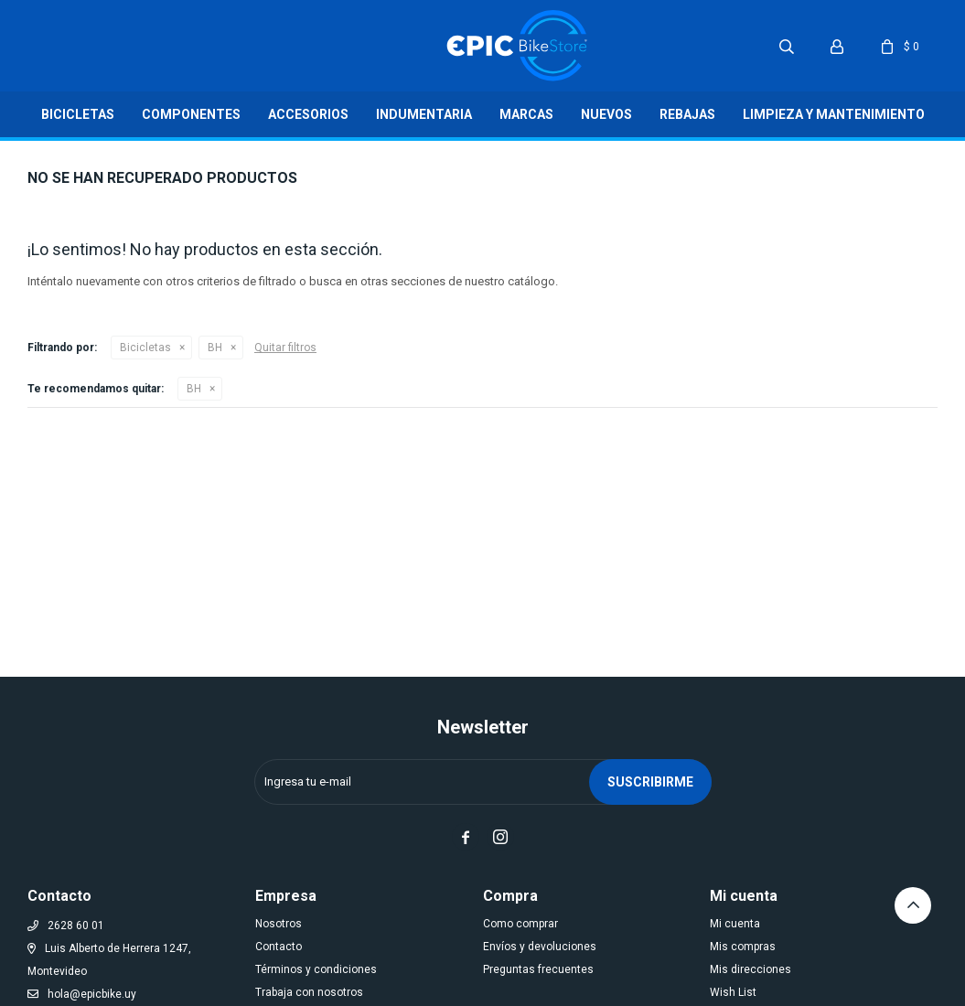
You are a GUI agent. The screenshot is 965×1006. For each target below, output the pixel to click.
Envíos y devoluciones (539, 946)
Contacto (278, 946)
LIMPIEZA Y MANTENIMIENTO (834, 114)
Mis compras (743, 946)
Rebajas (687, 114)
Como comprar (520, 923)
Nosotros (278, 923)
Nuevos (606, 114)
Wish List (733, 992)
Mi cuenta (735, 923)
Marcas (526, 114)
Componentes (191, 114)
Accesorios (308, 114)
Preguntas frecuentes (538, 969)
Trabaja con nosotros (309, 992)
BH (215, 347)
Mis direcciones (750, 969)
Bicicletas (77, 114)
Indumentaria (424, 114)
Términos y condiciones (316, 969)
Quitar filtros (285, 347)
